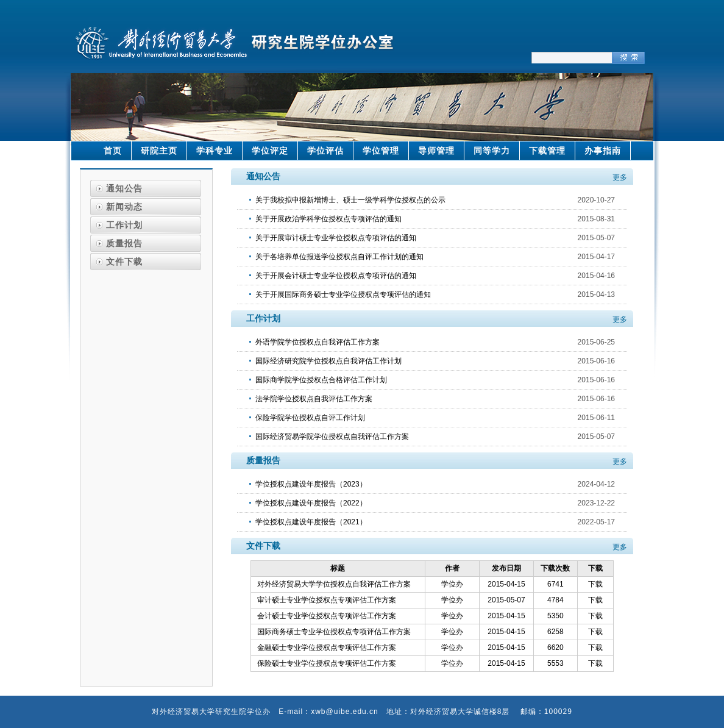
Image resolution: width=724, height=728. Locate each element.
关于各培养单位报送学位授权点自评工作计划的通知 (339, 256)
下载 (595, 584)
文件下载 (124, 261)
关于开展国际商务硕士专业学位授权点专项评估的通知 (343, 294)
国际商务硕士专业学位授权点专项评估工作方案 (334, 631)
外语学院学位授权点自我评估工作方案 (317, 342)
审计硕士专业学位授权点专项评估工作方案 (326, 600)
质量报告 (124, 243)
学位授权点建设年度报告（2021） (311, 522)
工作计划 (124, 225)
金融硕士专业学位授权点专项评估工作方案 (326, 647)
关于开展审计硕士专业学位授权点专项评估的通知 (335, 238)
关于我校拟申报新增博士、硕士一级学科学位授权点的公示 (350, 200)
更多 (619, 177)
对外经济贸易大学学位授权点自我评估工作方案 (334, 584)
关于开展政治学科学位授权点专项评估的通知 (328, 219)
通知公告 (124, 188)
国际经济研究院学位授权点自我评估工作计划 (328, 361)
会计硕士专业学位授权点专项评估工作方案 (326, 616)
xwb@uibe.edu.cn (344, 711)
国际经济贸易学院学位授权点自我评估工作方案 (332, 436)
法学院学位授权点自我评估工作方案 (313, 398)
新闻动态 (124, 207)
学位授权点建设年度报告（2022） (311, 503)
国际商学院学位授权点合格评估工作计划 (321, 380)
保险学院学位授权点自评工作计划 (310, 417)
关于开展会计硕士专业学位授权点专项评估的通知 (335, 275)
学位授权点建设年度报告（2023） (311, 484)
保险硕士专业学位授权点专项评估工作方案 (326, 663)
